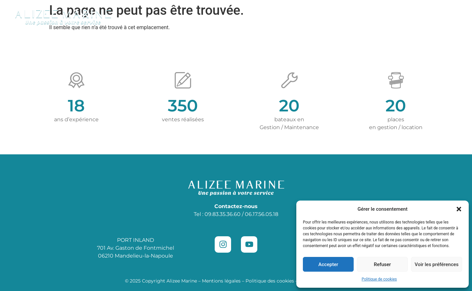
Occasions (150, 17)
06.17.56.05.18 (261, 214)
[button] (459, 209)
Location (291, 17)
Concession (198, 17)
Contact (412, 17)
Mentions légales (221, 281)
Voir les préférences (437, 264)
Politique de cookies (379, 279)
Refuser (382, 264)
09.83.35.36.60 (223, 214)
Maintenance (248, 17)
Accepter (328, 264)
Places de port (335, 17)
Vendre (377, 17)
